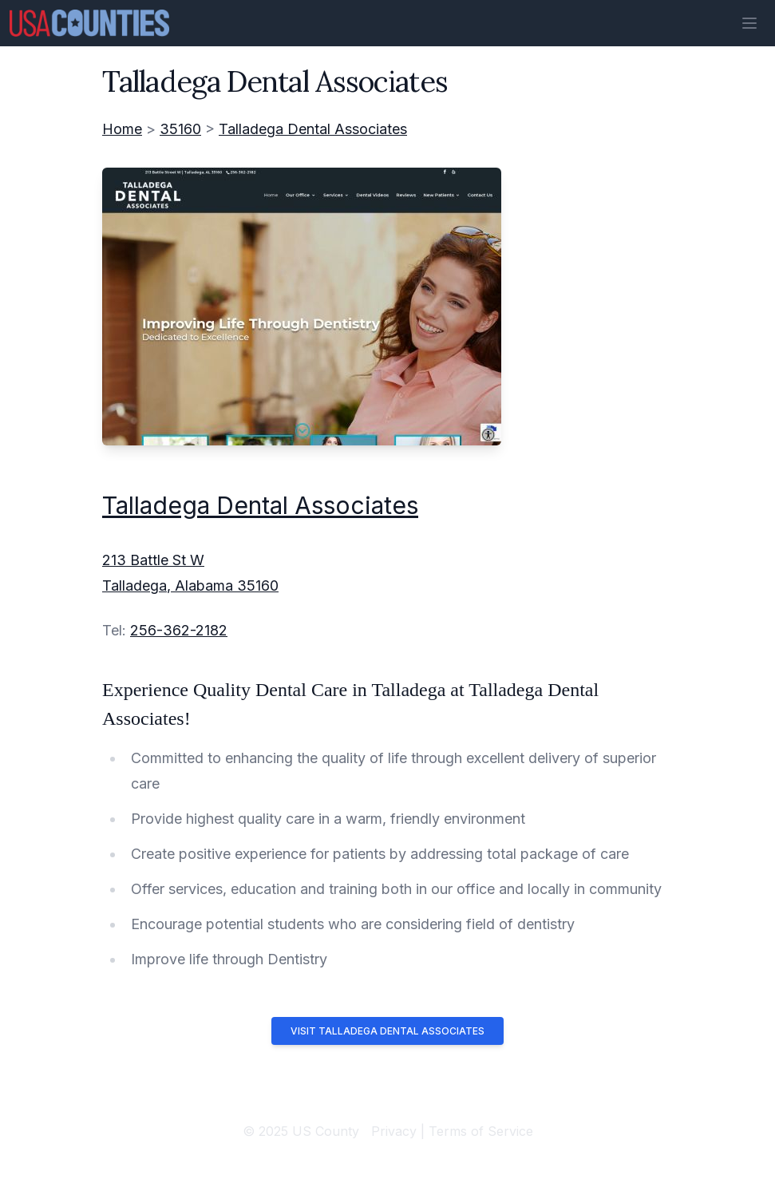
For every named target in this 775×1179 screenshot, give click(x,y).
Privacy (394, 1131)
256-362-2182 (178, 630)
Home (122, 129)
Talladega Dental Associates (313, 129)
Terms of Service (481, 1131)
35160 (180, 129)
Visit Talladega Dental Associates (387, 1031)
